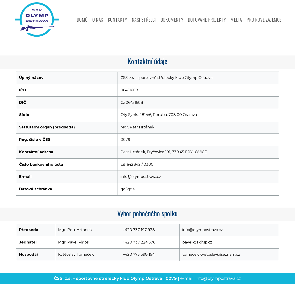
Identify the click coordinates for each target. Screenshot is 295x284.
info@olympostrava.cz (218, 278)
